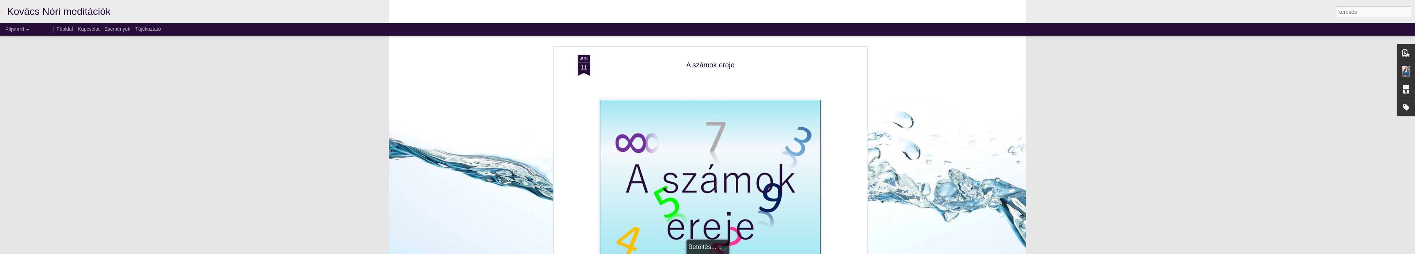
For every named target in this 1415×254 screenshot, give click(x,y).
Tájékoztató (148, 29)
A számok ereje (710, 65)
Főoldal (65, 29)
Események (117, 29)
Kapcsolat (88, 29)
